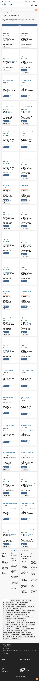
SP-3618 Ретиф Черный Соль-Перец (10, 265)
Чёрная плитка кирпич (16, 611)
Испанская (3, 659)
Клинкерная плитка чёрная (25, 611)
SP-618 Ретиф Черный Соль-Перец (10, 131)
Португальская (4, 661)
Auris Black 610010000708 (8, 370)
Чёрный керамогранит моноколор (8, 609)
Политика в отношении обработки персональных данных (19, 679)
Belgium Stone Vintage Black (8, 317)
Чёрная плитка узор (30, 605)
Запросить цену (6, 46)
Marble (8, 38)
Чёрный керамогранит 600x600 (21, 605)
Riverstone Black (6, 343)
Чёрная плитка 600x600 (7, 611)
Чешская (3, 663)
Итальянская (4, 660)
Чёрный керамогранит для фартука (21, 613)
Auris (8, 377)
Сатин (27, 350)
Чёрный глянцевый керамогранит (20, 603)
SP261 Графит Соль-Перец (8, 80)
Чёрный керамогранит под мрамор (23, 601)
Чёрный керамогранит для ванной (8, 605)
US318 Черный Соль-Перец (26, 80)
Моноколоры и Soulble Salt (12, 61)
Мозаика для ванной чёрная (30, 609)
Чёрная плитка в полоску (7, 607)
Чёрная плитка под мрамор (26, 599)
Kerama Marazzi (30, 349)
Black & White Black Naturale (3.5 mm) (10, 503)
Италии (23, 20)
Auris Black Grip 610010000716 (27, 370)
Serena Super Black (6, 185)
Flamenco (10, 37)
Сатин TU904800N (24, 343)
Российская (3, 662)
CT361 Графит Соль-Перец (26, 106)
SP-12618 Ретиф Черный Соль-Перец (28, 265)
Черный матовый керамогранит (15, 599)
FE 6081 (4, 31)
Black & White (28, 484)
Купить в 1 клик (25, 72)
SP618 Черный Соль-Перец (8, 106)
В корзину (24, 70)
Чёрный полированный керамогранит (9, 601)
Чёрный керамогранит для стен (8, 613)
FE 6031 (22, 31)
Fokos (27, 405)
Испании (20, 20)
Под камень (22, 660)
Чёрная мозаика (5, 599)
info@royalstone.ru (5, 654)
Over (26, 431)
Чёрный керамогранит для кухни (18, 607)
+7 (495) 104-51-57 (5, 652)
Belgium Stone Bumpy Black (26, 291)
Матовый (21, 663)
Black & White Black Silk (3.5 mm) (27, 529)
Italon (10, 375)
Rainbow (27, 167)
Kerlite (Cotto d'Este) (31, 430)
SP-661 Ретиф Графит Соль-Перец (28, 131)
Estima (28, 166)
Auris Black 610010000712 (8, 397)
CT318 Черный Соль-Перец (8, 237)
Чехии (27, 20)
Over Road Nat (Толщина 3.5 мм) (27, 425)
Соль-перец (28, 61)
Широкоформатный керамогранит (25, 659)
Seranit (10, 190)
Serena (8, 191)
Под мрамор (22, 661)
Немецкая (3, 664)
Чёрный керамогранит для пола (8, 603)
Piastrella (29, 60)
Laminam (28, 403)
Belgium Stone (9, 297)
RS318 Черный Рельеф (7, 159)
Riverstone (9, 350)
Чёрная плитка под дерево (20, 609)
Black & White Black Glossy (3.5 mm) (28, 503)
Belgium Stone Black (6, 291)
